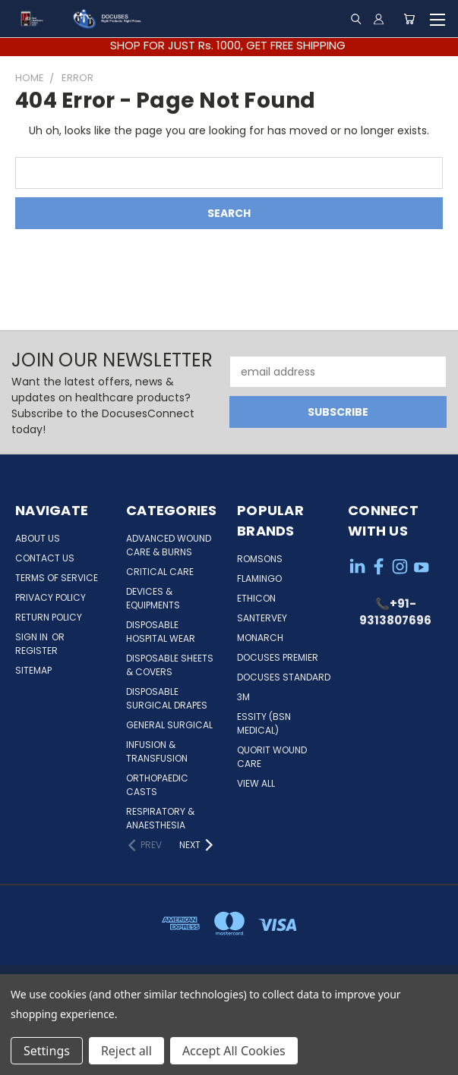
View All (256, 783)
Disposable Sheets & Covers (169, 665)
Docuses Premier (277, 657)
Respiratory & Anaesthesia (160, 818)
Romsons (260, 558)
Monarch (260, 637)
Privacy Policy (50, 597)
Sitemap (33, 670)
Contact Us (44, 558)
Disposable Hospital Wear (160, 631)
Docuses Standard (283, 677)
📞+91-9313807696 (395, 612)
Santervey (262, 617)
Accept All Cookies (234, 1050)
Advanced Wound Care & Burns (168, 545)
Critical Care (160, 571)
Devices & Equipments (153, 598)
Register (36, 650)
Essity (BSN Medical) (264, 723)
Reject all (126, 1050)
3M (243, 696)
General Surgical (169, 724)
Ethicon (256, 598)
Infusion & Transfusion (157, 751)
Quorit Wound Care (272, 756)
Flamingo (259, 578)
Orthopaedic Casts (157, 785)
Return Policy (48, 617)
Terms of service (56, 577)
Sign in (32, 636)
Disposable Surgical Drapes (166, 698)
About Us (37, 538)
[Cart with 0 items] (409, 19)
